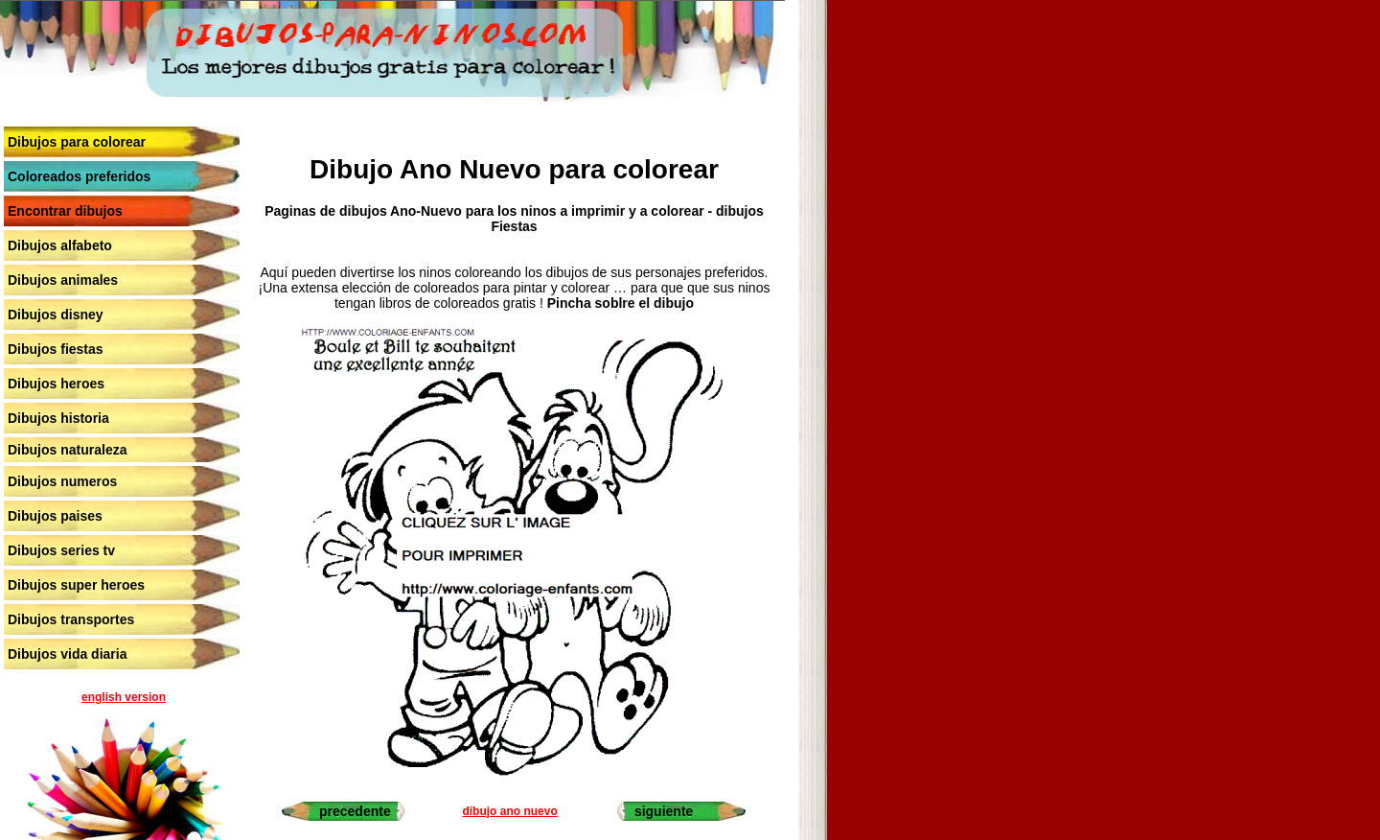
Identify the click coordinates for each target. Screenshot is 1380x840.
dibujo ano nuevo (509, 811)
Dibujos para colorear (77, 142)
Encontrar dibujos (65, 211)
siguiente (663, 811)
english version (123, 697)
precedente (355, 811)
